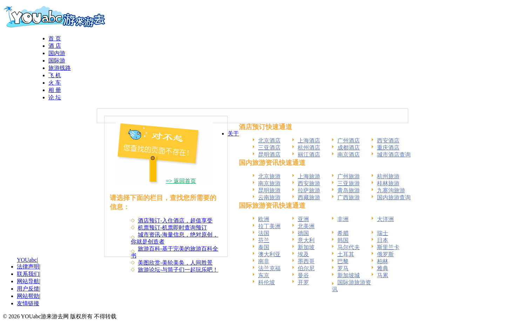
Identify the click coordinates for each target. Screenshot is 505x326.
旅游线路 (59, 68)
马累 (382, 275)
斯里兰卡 (388, 247)
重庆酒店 (388, 148)
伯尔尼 (306, 268)
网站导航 (28, 281)
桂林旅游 (388, 183)
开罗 (303, 282)
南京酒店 (348, 155)
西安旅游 (309, 183)
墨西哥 (306, 261)
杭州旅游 (388, 176)
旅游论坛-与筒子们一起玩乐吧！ (178, 270)
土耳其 (345, 254)
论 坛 (54, 97)
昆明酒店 (269, 155)
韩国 (343, 240)
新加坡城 (348, 275)
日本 (382, 240)
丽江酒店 (309, 155)
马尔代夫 (348, 247)
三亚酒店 (269, 148)
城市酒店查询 (394, 155)
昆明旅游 (269, 190)
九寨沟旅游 (391, 190)
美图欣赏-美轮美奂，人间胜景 (175, 263)
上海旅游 (309, 176)
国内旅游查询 (394, 197)
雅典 (382, 268)
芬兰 (263, 240)
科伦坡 (266, 282)
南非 (263, 261)
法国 (263, 233)
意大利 (306, 240)
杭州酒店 (309, 148)
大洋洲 (385, 219)
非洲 (343, 219)
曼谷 (303, 275)
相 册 (54, 90)
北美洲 (306, 226)
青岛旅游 (348, 190)
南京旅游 (269, 183)
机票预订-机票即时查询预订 (172, 228)
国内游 (56, 53)
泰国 (263, 247)
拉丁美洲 (269, 226)
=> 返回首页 (181, 181)
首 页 (54, 38)
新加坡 (306, 247)
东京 (263, 275)
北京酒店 (269, 141)
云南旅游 (269, 197)
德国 (303, 233)
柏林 (382, 261)
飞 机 (54, 75)
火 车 (54, 83)
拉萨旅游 (309, 190)
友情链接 (28, 303)
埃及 (303, 254)
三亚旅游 (348, 183)
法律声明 (28, 267)
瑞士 (382, 233)
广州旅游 (348, 176)
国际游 (56, 61)
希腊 (343, 233)
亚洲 (303, 219)
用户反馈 (28, 289)
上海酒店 (309, 141)
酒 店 (54, 46)
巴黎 (343, 261)
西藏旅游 (309, 197)
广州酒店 (348, 141)
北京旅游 (269, 176)
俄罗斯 (385, 254)
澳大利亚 (269, 254)
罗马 (343, 268)
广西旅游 (348, 197)
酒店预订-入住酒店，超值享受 (175, 221)
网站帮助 (28, 296)
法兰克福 (269, 268)
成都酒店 (348, 148)
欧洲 (263, 219)
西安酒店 (388, 141)
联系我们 (28, 274)
